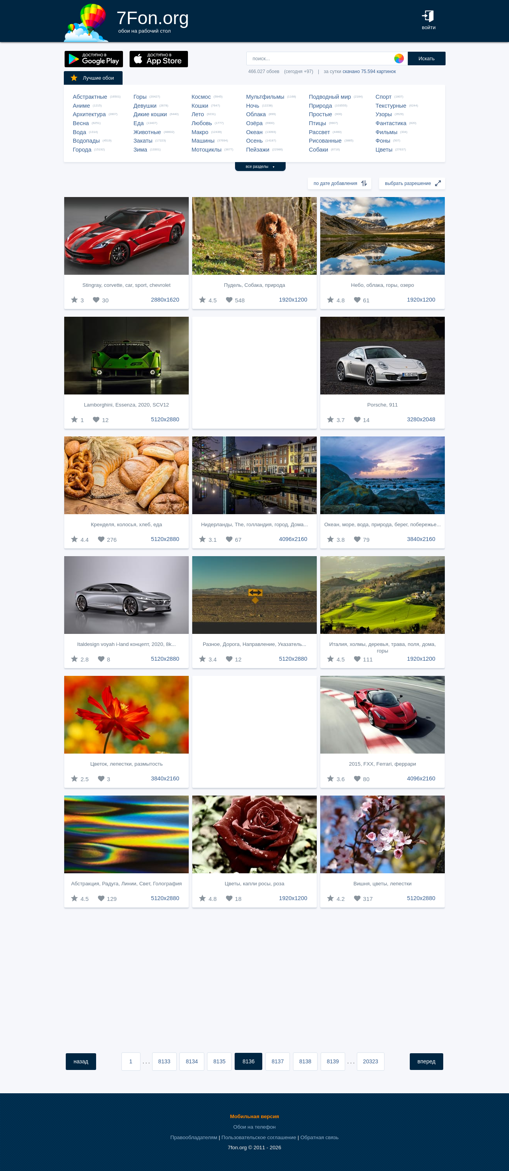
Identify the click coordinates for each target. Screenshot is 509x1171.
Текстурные (391, 106)
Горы (140, 97)
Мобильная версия (254, 1116)
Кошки (199, 106)
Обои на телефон (254, 1126)
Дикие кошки (150, 114)
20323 (370, 1061)
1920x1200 (293, 300)
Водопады (86, 141)
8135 (219, 1061)
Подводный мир (330, 97)
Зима (140, 150)
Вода (79, 132)
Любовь (201, 123)
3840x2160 (421, 539)
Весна (81, 123)
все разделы (260, 166)
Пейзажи (257, 150)
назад (81, 1061)
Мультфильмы (265, 97)
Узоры (384, 114)
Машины (202, 141)
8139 (333, 1061)
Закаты (143, 141)
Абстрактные (90, 97)
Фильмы (386, 132)
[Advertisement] (254, 373)
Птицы (317, 123)
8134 (192, 1061)
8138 (305, 1061)
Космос (201, 97)
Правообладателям (193, 1137)
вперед (426, 1061)
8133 (164, 1061)
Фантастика (391, 123)
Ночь (252, 106)
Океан (254, 132)
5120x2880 (165, 419)
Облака (256, 114)
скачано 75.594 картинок (369, 71)
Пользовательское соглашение (258, 1137)
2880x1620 (165, 300)
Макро (199, 132)
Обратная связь (319, 1137)
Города (82, 150)
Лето (197, 114)
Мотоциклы (206, 150)
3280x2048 (421, 419)
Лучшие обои (92, 77)
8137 (278, 1061)
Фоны (383, 141)
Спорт (383, 97)
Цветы (384, 150)
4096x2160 (293, 539)
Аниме (81, 106)
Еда (138, 123)
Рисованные (325, 141)
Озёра (254, 123)
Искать (426, 58)
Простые (320, 114)
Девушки (144, 106)
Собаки (318, 150)
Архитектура (89, 114)
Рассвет (319, 132)
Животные (147, 132)
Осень (254, 141)
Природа (320, 106)
